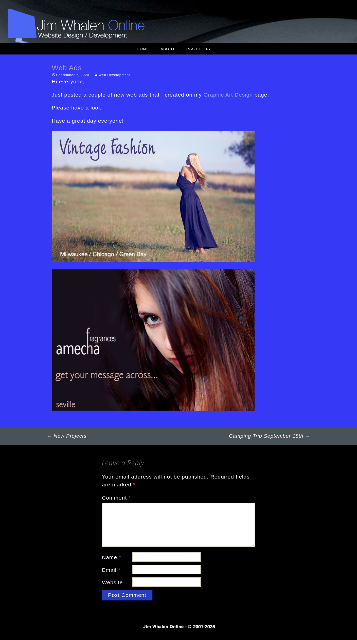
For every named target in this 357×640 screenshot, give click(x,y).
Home (143, 49)
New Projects (66, 436)
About (167, 49)
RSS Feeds (198, 49)
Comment (116, 498)
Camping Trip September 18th (269, 436)
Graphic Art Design (228, 95)
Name (111, 557)
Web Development (114, 75)
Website (112, 582)
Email (111, 570)
